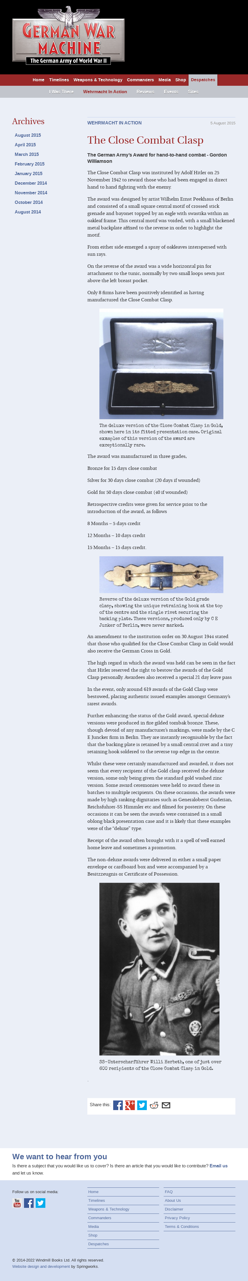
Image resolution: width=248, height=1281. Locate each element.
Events (171, 91)
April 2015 (25, 145)
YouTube (17, 1203)
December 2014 (31, 183)
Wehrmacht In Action (105, 91)
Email (166, 1105)
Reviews (145, 91)
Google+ (130, 1105)
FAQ (169, 1191)
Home (38, 80)
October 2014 (29, 202)
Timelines (59, 80)
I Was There (61, 91)
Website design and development (41, 1266)
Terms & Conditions (182, 1226)
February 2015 (29, 164)
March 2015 (27, 154)
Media (165, 80)
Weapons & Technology (98, 80)
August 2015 (28, 135)
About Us (173, 1200)
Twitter (142, 1105)
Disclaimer (174, 1209)
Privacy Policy (177, 1217)
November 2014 (31, 193)
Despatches (203, 80)
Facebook (118, 1105)
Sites (193, 91)
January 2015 (28, 173)
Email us (219, 1166)
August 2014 (28, 212)
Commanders (140, 80)
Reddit (154, 1105)
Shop (180, 80)
